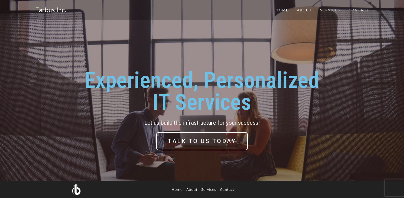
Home (177, 189)
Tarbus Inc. (50, 10)
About (191, 189)
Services (208, 189)
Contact (227, 189)
